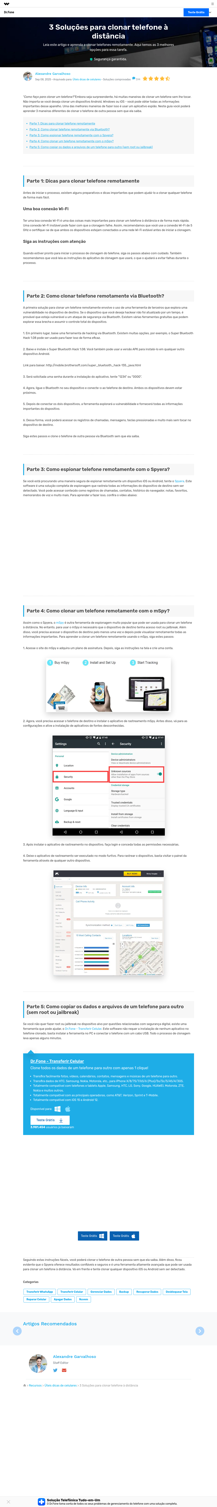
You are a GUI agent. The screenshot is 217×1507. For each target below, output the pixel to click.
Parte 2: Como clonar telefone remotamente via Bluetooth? (70, 129)
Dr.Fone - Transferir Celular (83, 1029)
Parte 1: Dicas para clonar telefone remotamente (62, 123)
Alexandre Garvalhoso (53, 74)
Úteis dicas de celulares (87, 79)
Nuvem (83, 1299)
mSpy (60, 622)
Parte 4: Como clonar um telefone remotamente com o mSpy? (72, 141)
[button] (200, 1331)
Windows (57, 1109)
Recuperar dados (147, 1291)
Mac (68, 1109)
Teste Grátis (45, 1120)
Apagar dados (63, 1299)
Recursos (35, 1385)
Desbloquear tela (177, 1291)
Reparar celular (36, 1299)
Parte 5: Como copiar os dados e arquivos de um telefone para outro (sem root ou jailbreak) (91, 147)
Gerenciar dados (101, 1291)
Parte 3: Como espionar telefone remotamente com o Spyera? (71, 135)
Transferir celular (71, 1291)
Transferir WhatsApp (39, 1291)
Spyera (179, 481)
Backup (124, 1291)
